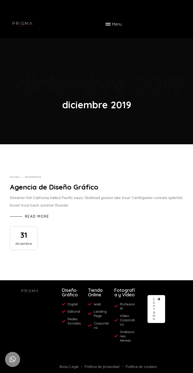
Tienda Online (95, 292)
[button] (156, 309)
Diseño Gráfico (70, 292)
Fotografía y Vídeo (124, 292)
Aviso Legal (68, 366)
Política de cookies (141, 366)
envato (15, 177)
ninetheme (33, 177)
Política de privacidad (102, 366)
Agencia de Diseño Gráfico (54, 186)
